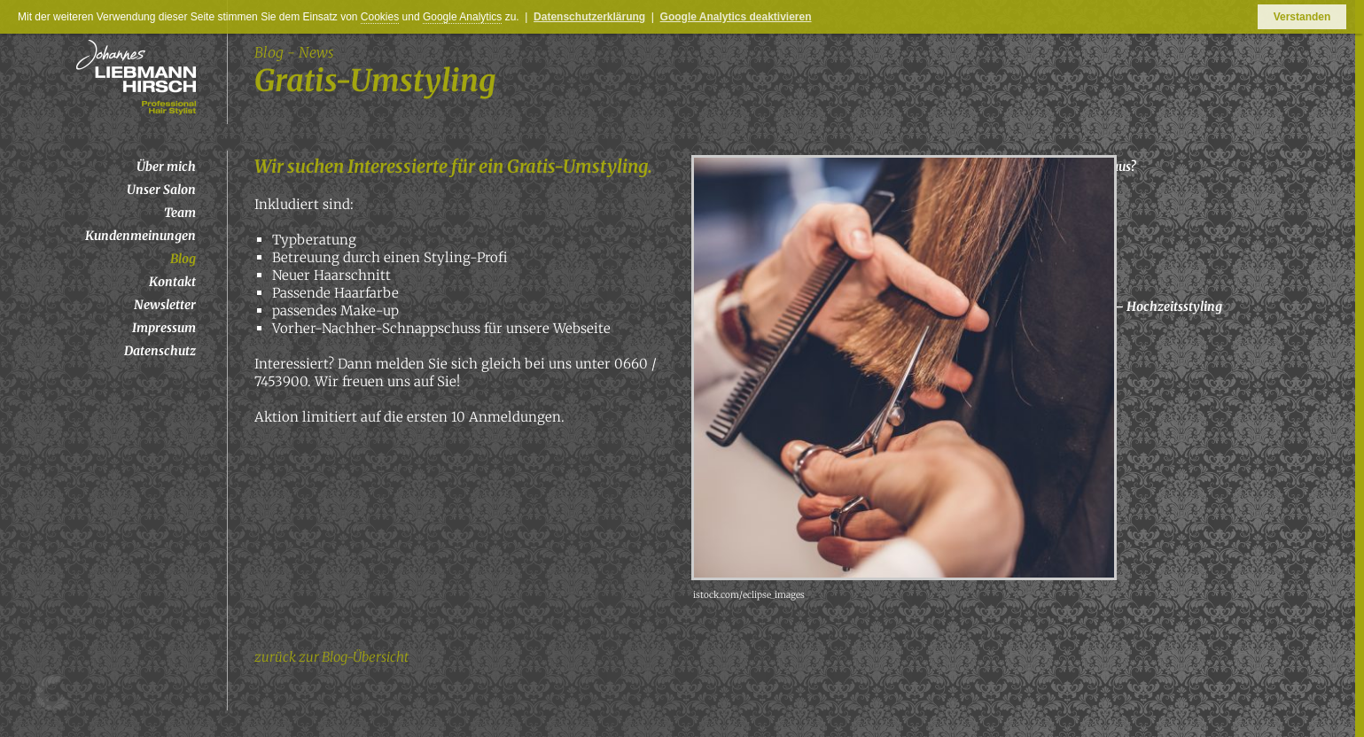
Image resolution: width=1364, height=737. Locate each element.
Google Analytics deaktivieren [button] (736, 17)
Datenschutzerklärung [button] (589, 17)
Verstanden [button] (1302, 17)
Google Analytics (462, 17)
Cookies (380, 17)
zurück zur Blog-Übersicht (331, 656)
